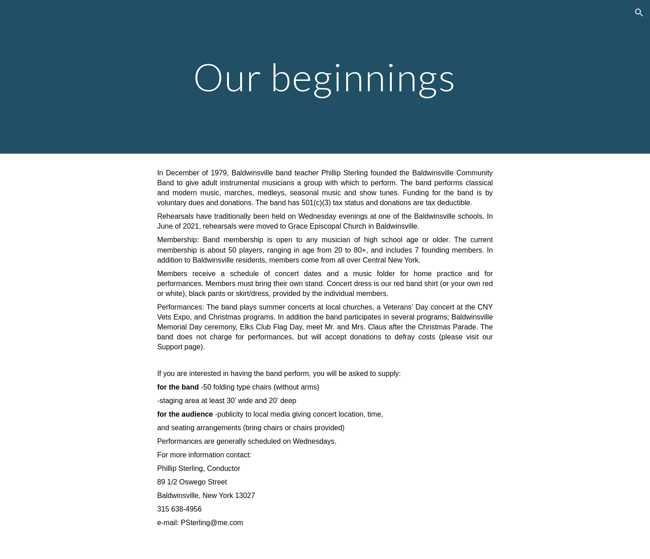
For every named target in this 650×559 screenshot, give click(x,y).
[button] (639, 12)
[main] (325, 76)
